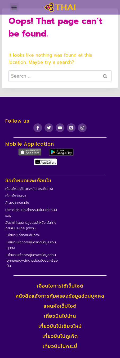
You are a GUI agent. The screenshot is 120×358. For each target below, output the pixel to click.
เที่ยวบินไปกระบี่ (60, 346)
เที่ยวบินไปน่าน (60, 316)
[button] (14, 7)
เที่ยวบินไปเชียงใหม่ (60, 326)
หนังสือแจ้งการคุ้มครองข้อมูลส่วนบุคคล (60, 296)
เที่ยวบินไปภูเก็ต (60, 336)
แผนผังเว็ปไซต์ (60, 306)
